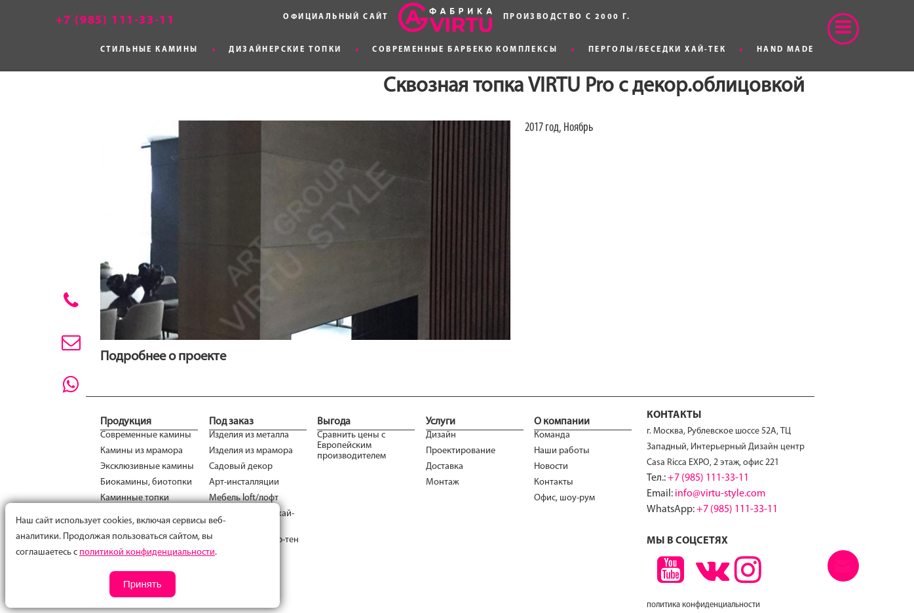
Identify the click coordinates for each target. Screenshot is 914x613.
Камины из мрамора (141, 451)
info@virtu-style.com (720, 494)
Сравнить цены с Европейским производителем (351, 445)
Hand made (785, 50)
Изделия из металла (249, 435)
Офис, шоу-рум (564, 498)
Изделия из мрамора (251, 451)
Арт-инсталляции (244, 482)
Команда (552, 435)
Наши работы (562, 451)
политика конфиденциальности (703, 605)
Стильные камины (149, 50)
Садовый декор (241, 467)
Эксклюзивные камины (147, 467)
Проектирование (460, 451)
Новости (551, 467)
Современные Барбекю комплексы (465, 50)
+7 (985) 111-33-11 (708, 478)
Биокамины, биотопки (146, 482)
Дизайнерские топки (285, 50)
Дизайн (441, 435)
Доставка (444, 467)
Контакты (553, 482)
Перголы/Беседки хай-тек (657, 50)
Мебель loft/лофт (243, 498)
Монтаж (442, 482)
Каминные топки (134, 498)
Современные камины (145, 435)
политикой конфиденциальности (147, 552)
